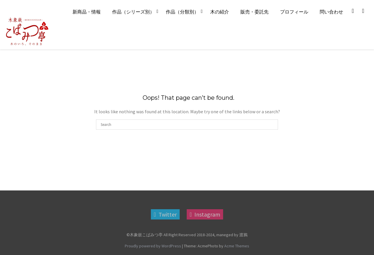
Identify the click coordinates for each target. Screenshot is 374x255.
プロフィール (294, 12)
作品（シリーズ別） (133, 12)
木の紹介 (219, 12)
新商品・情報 (87, 12)
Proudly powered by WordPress (153, 246)
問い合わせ (331, 12)
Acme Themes (236, 246)
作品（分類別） (182, 12)
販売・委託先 (254, 12)
